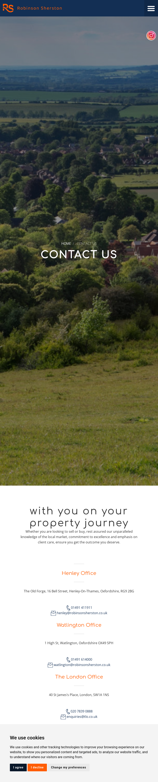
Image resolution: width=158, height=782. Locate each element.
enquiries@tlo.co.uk (82, 716)
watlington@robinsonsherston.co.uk (82, 664)
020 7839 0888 (82, 711)
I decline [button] (37, 767)
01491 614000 (81, 659)
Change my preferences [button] (68, 767)
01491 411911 (81, 607)
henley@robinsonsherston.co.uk (82, 613)
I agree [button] (18, 767)
